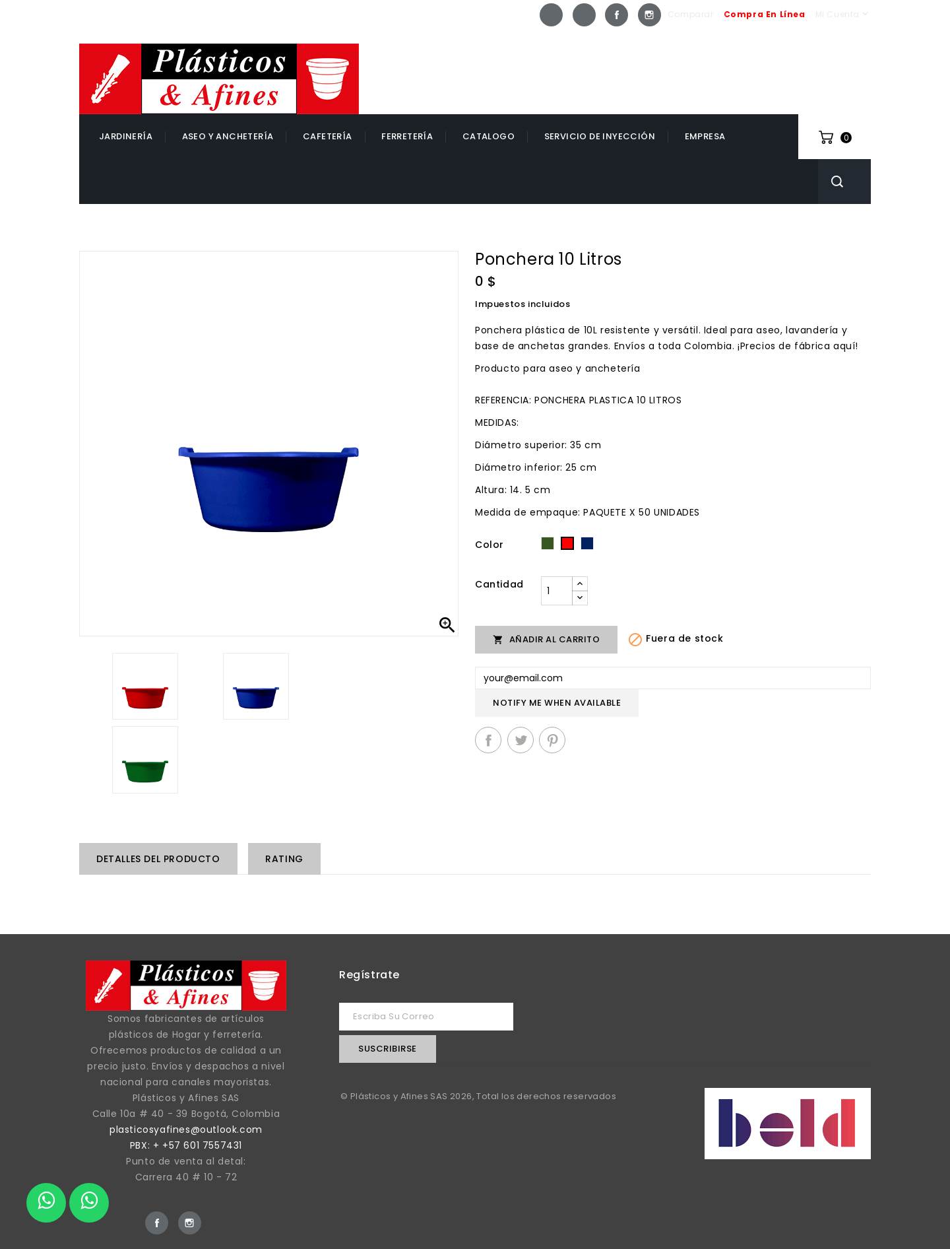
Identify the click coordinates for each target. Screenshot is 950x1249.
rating (284, 858)
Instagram (649, 14)
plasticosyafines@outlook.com (186, 1129)
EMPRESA (705, 136)
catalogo (488, 136)
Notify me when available (557, 702)
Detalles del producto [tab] (158, 858)
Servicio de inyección (599, 136)
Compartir (488, 740)
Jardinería (125, 136)
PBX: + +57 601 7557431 (186, 1145)
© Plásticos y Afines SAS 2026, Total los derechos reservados (478, 1096)
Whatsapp (551, 14)
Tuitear (520, 740)
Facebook (616, 14)
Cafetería (327, 136)
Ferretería (407, 136)
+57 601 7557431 (814, 54)
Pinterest (552, 740)
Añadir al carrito (546, 639)
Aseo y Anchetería (228, 136)
